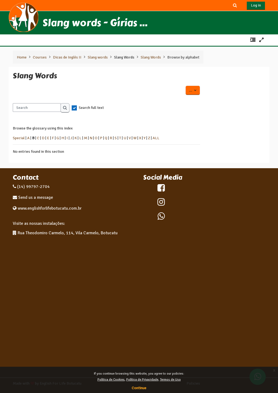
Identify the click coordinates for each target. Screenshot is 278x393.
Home (22, 57)
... (194, 90)
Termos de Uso (170, 380)
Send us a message (35, 197)
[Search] (37, 107)
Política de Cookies (111, 380)
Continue (139, 388)
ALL (156, 137)
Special (19, 137)
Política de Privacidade (142, 380)
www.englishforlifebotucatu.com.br (49, 208)
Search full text (91, 107)
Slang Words (124, 57)
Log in (256, 5)
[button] (235, 5)
